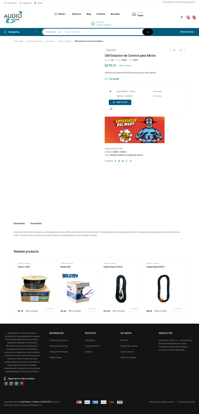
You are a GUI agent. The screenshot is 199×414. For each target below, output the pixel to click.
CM (112, 60)
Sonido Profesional (34, 41)
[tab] (19, 223)
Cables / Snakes (64, 41)
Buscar (147, 32)
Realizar (140, 12)
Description (19, 223)
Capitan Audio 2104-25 (113, 267)
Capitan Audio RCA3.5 (155, 267)
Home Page (18, 41)
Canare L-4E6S (24, 267)
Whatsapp (101, 22)
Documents (36, 223)
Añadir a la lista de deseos (111, 108)
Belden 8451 (66, 267)
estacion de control (135, 155)
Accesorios (50, 41)
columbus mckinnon (117, 155)
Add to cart (122, 102)
